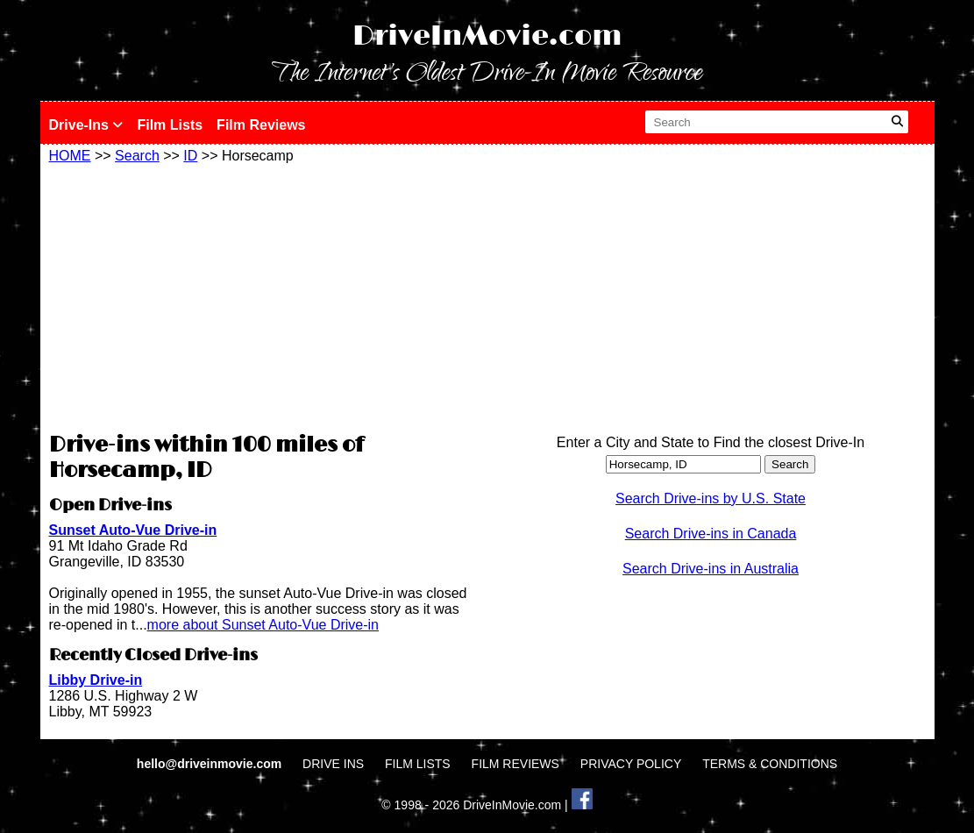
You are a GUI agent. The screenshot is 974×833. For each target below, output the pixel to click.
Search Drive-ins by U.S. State (710, 498)
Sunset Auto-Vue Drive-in (133, 530)
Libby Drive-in (96, 680)
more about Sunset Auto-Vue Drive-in (263, 624)
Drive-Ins (86, 124)
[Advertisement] (264, 295)
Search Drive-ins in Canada (711, 533)
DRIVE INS (333, 764)
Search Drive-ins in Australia (710, 568)
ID (190, 155)
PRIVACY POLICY (630, 764)
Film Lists (170, 124)
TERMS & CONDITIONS (769, 764)
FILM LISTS (418, 764)
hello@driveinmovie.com (211, 764)
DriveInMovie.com (487, 36)
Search (137, 155)
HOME (70, 155)
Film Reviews (261, 124)
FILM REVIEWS (515, 764)
